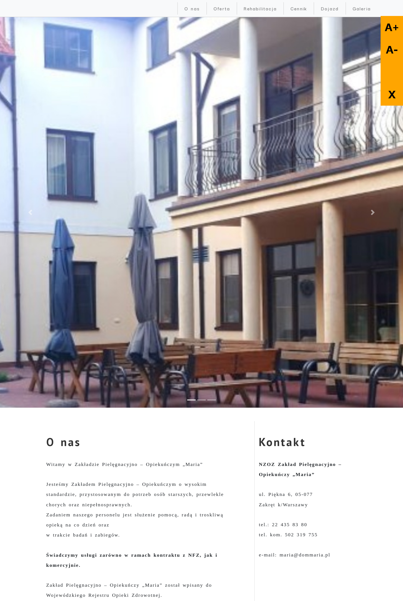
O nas (192, 8)
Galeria (362, 8)
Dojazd (330, 8)
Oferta (222, 8)
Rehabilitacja (260, 8)
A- (392, 49)
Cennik (298, 8)
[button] (30, 212)
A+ (392, 27)
